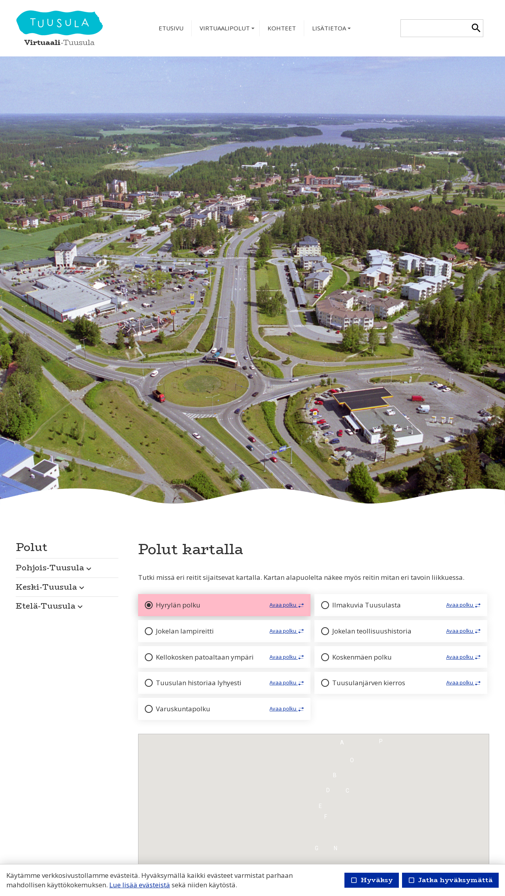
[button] (67, 565)
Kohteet (281, 28)
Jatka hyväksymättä (450, 880)
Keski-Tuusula (51, 587)
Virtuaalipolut (228, 30)
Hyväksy (371, 880)
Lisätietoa (332, 30)
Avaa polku (287, 605)
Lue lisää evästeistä (139, 884)
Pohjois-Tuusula (55, 567)
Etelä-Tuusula (50, 606)
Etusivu (171, 28)
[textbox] (435, 28)
